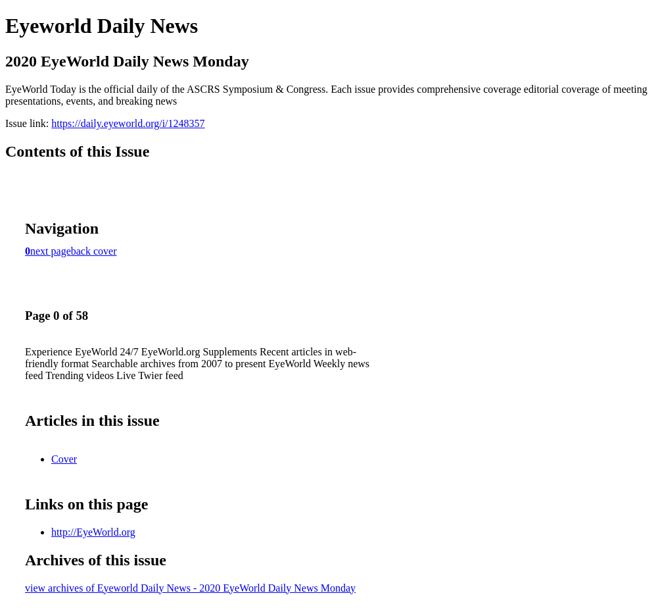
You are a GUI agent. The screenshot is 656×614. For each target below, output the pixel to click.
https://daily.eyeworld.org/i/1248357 (127, 123)
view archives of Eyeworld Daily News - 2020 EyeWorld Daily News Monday (190, 588)
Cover (64, 459)
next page (50, 251)
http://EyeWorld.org (93, 532)
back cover (94, 251)
